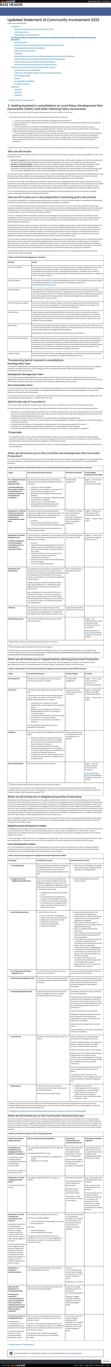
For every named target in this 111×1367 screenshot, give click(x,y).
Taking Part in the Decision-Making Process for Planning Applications (37, 73)
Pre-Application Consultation (24, 81)
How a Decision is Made (22, 76)
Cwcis (108, 1365)
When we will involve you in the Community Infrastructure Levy (35, 65)
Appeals (17, 78)
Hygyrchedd (89, 1365)
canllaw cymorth (76, 1353)
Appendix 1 (18, 89)
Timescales (18, 53)
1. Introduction (15, 26)
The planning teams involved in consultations (29, 48)
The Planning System (21, 32)
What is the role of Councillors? (25, 51)
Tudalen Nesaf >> (29, 100)
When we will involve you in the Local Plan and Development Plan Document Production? (44, 56)
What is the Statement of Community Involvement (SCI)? (34, 29)
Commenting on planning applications (27, 70)
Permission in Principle (21, 84)
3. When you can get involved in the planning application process (33, 67)
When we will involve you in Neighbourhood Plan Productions (34, 62)
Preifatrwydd (99, 1365)
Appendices (15, 87)
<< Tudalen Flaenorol (14, 100)
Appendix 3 (18, 95)
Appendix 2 (18, 92)
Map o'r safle (78, 1365)
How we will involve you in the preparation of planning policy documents (38, 45)
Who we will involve (20, 42)
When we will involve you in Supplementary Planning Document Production (39, 59)
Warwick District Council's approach (26, 35)
